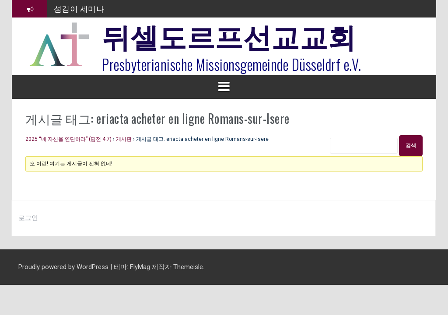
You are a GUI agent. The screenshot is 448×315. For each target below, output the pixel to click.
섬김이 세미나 (79, 8)
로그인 (28, 218)
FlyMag (140, 267)
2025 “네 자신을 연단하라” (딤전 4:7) (68, 139)
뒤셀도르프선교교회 (229, 35)
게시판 (124, 139)
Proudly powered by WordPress (64, 267)
